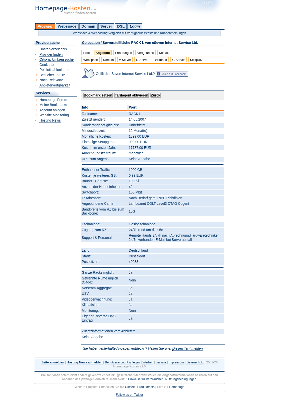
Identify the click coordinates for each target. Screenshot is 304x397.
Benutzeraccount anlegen (122, 362)
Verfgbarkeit (145, 53)
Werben (147, 362)
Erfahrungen (123, 53)
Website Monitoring (54, 115)
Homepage (176, 387)
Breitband (160, 60)
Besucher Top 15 (52, 75)
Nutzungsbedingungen (180, 379)
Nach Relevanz (51, 80)
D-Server (142, 60)
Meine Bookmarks (53, 105)
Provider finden (51, 54)
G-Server (178, 60)
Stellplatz (196, 60)
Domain (88, 26)
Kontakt (164, 53)
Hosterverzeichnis (53, 49)
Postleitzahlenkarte (54, 70)
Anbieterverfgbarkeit (55, 85)
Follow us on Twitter (129, 394)
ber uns (161, 362)
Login (135, 26)
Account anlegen (52, 110)
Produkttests (145, 387)
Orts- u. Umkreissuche (57, 59)
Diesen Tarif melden (187, 348)
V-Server (125, 60)
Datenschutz (195, 362)
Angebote (103, 53)
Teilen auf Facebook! (173, 73)
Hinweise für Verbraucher (145, 379)
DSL (121, 26)
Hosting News (50, 120)
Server (106, 26)
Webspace (67, 26)
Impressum (176, 362)
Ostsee (130, 387)
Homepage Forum (53, 100)
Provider (45, 26)
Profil (86, 53)
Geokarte (47, 65)
